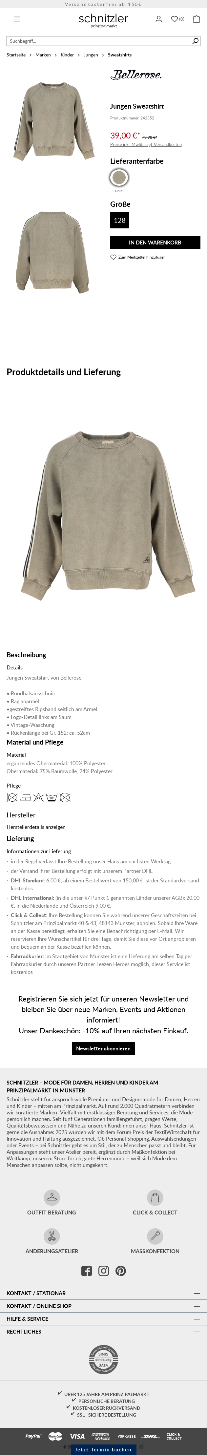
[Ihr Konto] (159, 19)
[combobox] (99, 41)
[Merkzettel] (178, 19)
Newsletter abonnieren (103, 1048)
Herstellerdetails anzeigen (36, 827)
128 (120, 220)
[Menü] (17, 19)
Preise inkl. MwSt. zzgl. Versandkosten (146, 144)
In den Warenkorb (155, 242)
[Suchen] (195, 41)
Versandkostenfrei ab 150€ (103, 4)
